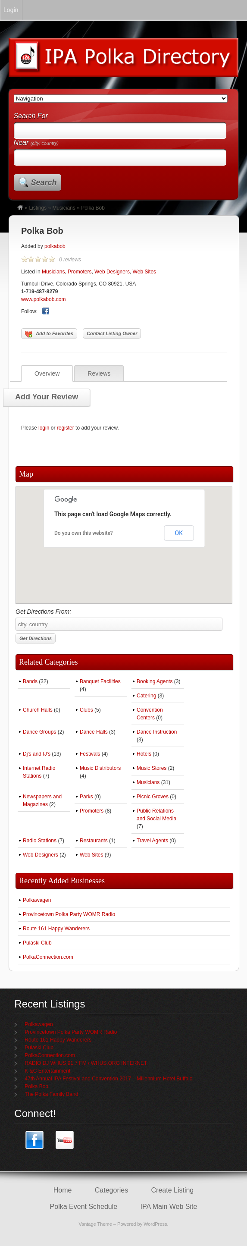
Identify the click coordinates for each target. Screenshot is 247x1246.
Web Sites (144, 272)
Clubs (86, 710)
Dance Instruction (157, 732)
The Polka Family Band (51, 1094)
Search (44, 182)
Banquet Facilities (100, 681)
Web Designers (112, 272)
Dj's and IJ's (36, 754)
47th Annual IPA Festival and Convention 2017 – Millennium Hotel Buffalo (108, 1079)
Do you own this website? (83, 533)
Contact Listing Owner (112, 333)
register (65, 428)
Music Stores (151, 768)
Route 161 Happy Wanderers (56, 929)
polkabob (55, 246)
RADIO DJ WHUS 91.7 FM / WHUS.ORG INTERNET (86, 1063)
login (43, 428)
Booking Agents (154, 681)
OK (179, 533)
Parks (86, 797)
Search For (31, 115)
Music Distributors (100, 768)
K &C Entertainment (47, 1071)
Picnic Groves (153, 797)
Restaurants (94, 841)
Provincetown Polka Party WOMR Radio (69, 914)
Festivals (90, 754)
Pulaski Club (37, 943)
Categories (111, 1190)
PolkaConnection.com (48, 957)
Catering (146, 696)
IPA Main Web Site (168, 1206)
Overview (46, 373)
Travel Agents (152, 841)
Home (62, 1190)
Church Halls (38, 710)
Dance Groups (39, 732)
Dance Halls (94, 732)
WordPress (155, 1224)
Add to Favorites (49, 334)
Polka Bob (42, 230)
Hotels (144, 754)
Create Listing (172, 1190)
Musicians (63, 208)
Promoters (79, 272)
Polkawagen (37, 900)
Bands (30, 681)
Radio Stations (39, 841)
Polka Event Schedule (84, 1206)
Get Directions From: (119, 619)
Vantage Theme (95, 1224)
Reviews (99, 373)
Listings (38, 208)
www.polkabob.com (43, 299)
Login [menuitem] (11, 9)
